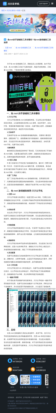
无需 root (33, 197)
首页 (3, 10)
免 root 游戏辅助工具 (16, 333)
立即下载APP (43, 4)
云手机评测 (26, 397)
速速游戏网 (35, 397)
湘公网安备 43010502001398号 (18, 403)
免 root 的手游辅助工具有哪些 (25, 113)
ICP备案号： (20, 401)
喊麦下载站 (44, 397)
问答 (18, 10)
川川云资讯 (11, 10)
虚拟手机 (19, 397)
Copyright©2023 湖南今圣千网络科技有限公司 (23, 408)
